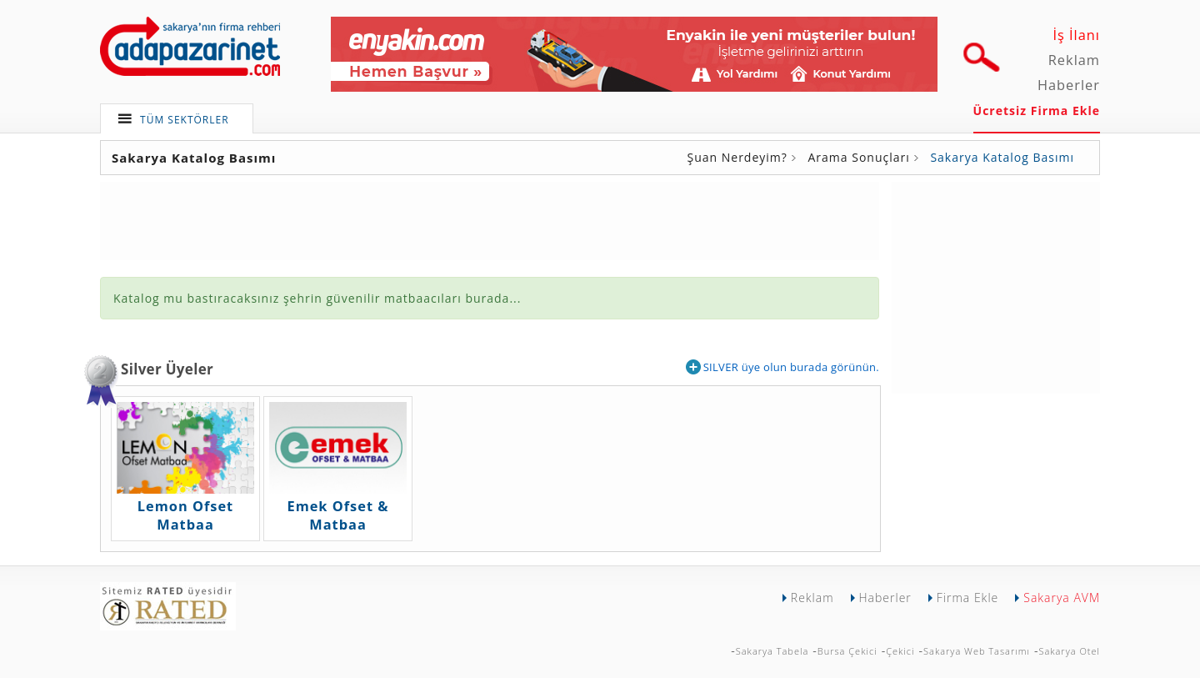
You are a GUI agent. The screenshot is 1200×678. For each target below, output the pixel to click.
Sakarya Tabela (772, 651)
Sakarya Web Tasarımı (976, 651)
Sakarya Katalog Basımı (1002, 157)
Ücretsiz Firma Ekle (1036, 110)
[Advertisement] (996, 286)
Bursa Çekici (848, 651)
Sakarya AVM (1061, 597)
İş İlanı (1076, 35)
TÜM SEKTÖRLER (184, 120)
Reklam (1074, 60)
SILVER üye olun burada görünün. (782, 366)
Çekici (900, 651)
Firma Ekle (967, 597)
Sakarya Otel (1069, 651)
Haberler (1069, 85)
